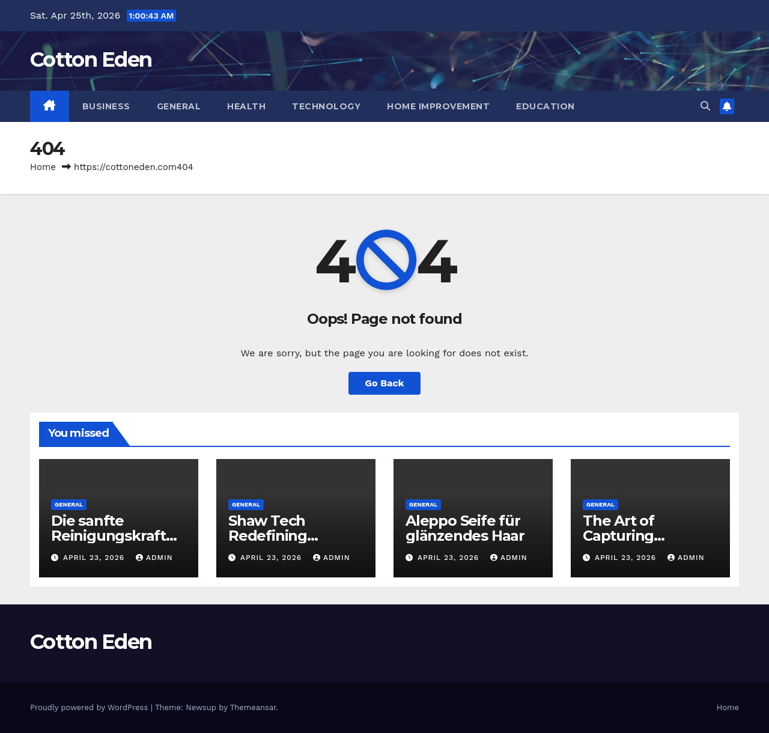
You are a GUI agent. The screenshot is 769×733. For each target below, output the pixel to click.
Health (246, 106)
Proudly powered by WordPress (90, 707)
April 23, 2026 (95, 557)
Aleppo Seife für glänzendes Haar (465, 528)
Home (43, 167)
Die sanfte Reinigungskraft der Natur (108, 535)
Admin (154, 557)
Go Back (384, 383)
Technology (326, 106)
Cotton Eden (90, 59)
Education (545, 106)
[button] (705, 106)
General (179, 106)
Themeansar (253, 707)
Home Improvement (438, 106)
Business (106, 106)
